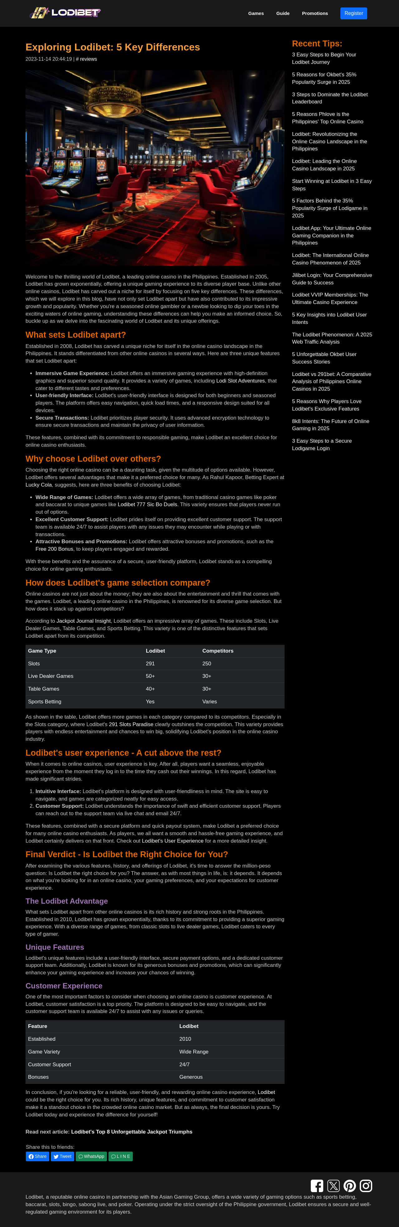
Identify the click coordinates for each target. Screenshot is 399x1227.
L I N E (120, 1156)
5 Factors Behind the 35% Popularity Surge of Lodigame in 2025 (330, 208)
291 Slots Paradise (131, 724)
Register (353, 13)
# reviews (86, 59)
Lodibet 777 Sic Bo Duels (147, 504)
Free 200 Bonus (54, 549)
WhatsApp (91, 1156)
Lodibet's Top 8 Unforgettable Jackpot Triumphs (131, 1132)
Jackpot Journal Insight (83, 621)
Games (256, 13)
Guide (283, 13)
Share (37, 1156)
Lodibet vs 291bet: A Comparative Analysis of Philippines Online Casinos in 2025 (331, 381)
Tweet (62, 1156)
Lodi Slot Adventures (240, 381)
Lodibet (266, 1092)
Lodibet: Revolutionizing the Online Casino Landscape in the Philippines (329, 141)
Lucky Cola (39, 485)
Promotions (315, 13)
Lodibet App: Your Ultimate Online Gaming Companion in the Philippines (331, 235)
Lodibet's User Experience (173, 841)
